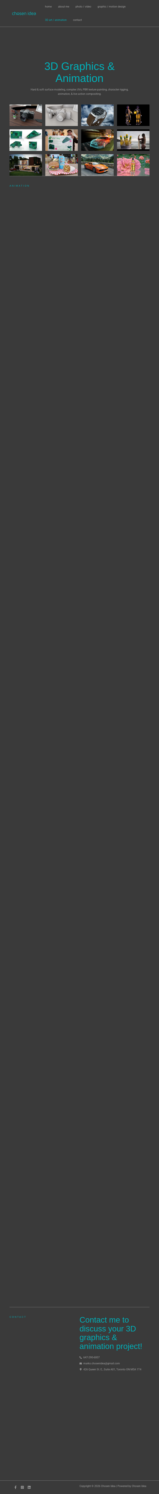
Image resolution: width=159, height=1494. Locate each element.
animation (20, 185)
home (47, 6)
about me (62, 6)
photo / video (81, 6)
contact (76, 20)
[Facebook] (15, 1487)
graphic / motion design (108, 6)
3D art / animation (55, 20)
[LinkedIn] (29, 1487)
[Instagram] (22, 1487)
